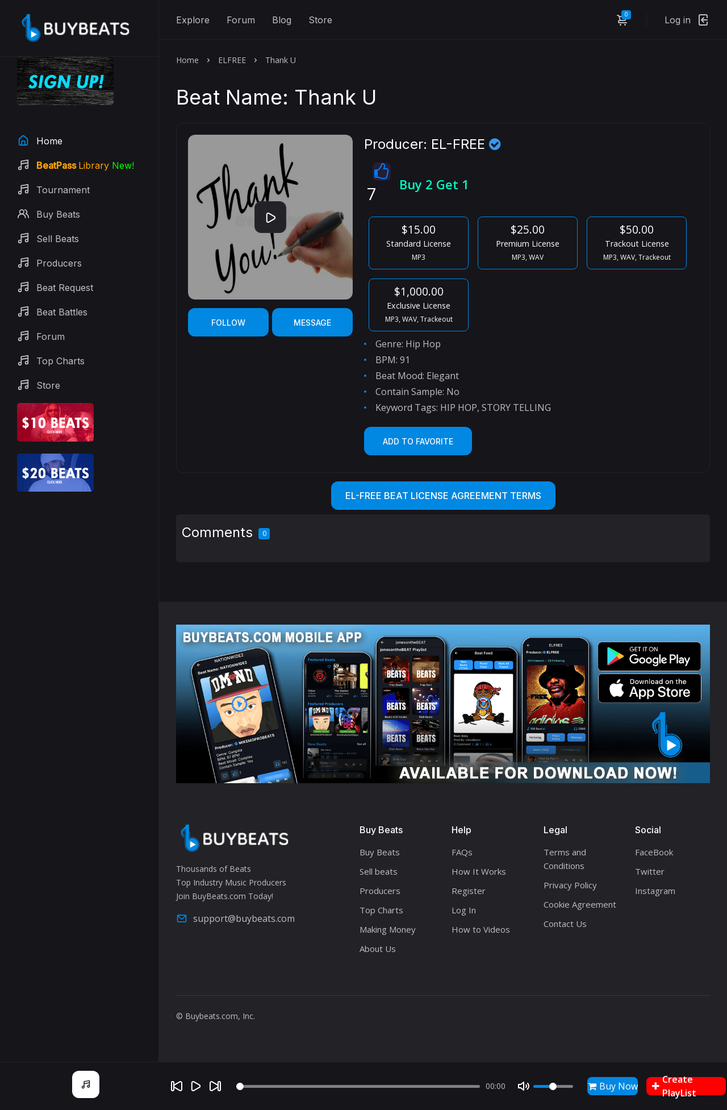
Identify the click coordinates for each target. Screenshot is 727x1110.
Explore (193, 20)
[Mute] (523, 1086)
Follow (228, 322)
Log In (464, 910)
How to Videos (481, 929)
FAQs (462, 852)
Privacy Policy (570, 885)
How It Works (479, 871)
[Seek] (358, 1086)
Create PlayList (674, 1086)
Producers (380, 890)
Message (312, 322)
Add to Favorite (418, 441)
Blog (281, 20)
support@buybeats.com (235, 918)
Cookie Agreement (580, 904)
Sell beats (379, 871)
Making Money (388, 929)
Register (469, 890)
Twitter (650, 871)
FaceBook (654, 852)
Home (187, 60)
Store (320, 20)
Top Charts (381, 910)
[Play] (196, 1086)
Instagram (655, 890)
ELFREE (232, 60)
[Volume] (553, 1086)
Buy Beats (380, 852)
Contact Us (565, 923)
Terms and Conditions (565, 858)
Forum (241, 20)
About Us (378, 948)
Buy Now (613, 1086)
